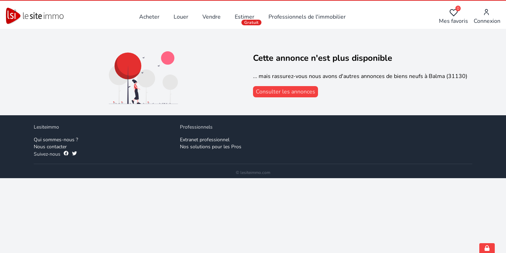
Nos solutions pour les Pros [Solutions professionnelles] (210, 146)
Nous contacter (50, 146)
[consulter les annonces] (285, 91)
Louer (181, 17)
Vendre (211, 17)
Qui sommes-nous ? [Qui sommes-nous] (56, 139)
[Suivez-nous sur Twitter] (74, 154)
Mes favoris (453, 16)
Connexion (487, 16)
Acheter (149, 17)
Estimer (244, 17)
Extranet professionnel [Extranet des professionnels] (204, 139)
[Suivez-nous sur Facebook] (66, 154)
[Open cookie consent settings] (487, 248)
